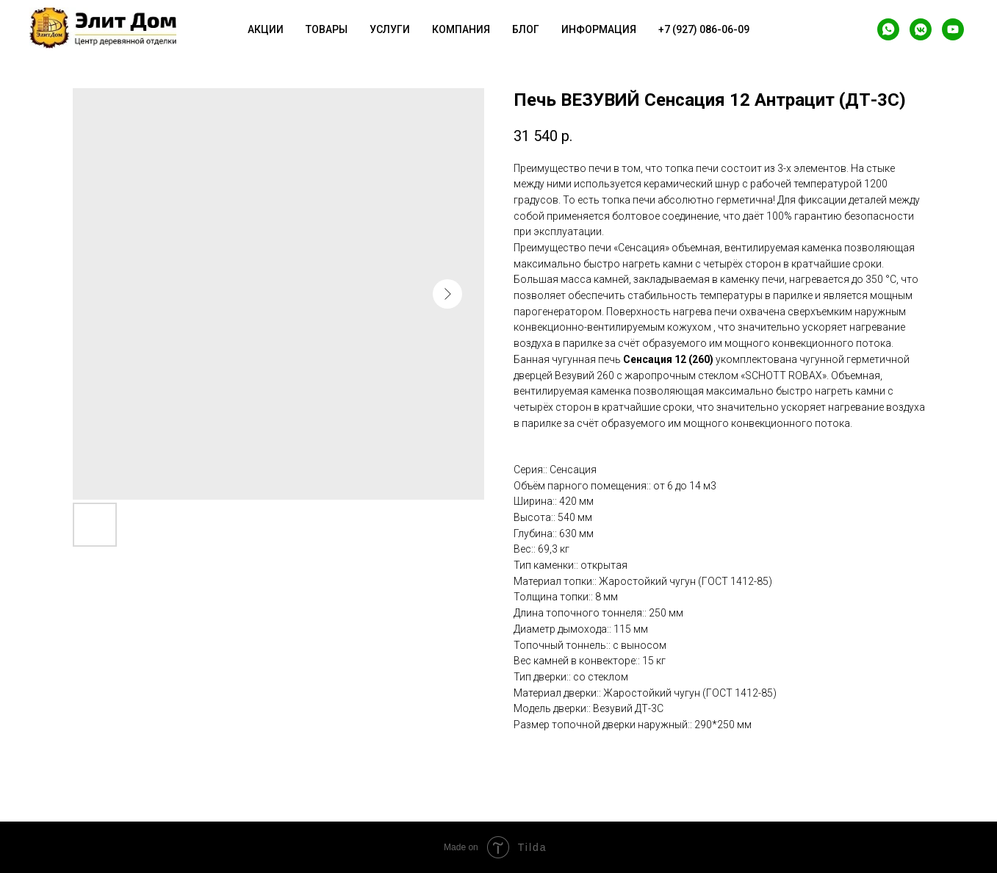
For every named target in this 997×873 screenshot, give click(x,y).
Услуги (390, 29)
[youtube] (953, 29)
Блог (525, 29)
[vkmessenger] (921, 29)
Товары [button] (327, 29)
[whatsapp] (888, 29)
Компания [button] (461, 29)
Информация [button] (598, 29)
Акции (266, 29)
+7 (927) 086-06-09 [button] (703, 29)
